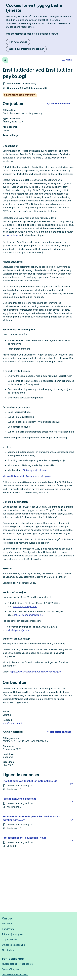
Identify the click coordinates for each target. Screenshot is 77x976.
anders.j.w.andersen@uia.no (28, 615)
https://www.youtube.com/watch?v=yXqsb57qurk (35, 671)
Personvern (8, 929)
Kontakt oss (8, 923)
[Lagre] (71, 784)
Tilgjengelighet (9, 939)
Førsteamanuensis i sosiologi (20, 798)
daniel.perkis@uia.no (19, 630)
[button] (59, 732)
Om (13, 944)
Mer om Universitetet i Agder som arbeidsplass (27, 476)
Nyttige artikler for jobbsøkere (17, 964)
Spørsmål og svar (11, 969)
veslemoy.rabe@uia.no (25, 606)
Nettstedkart (8, 950)
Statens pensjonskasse (34, 470)
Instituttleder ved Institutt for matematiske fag (30, 780)
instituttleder (12, 235)
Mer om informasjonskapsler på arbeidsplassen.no (32, 33)
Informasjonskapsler (12, 934)
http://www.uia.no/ (12, 723)
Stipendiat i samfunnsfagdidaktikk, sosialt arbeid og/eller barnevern (31, 818)
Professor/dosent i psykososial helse (24, 837)
